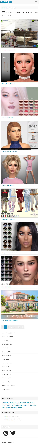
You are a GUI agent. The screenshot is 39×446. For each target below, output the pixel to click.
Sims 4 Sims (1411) (6, 378)
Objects (31, 405)
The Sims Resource (15, 403)
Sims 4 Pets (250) (6, 366)
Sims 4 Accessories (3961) (8, 333)
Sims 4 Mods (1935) (6, 359)
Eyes (7, 407)
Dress (27, 403)
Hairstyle (19, 405)
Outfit (22, 402)
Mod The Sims (6, 405)
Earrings (15, 407)
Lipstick (25, 405)
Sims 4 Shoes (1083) (7, 374)
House (32, 403)
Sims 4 (4, 403)
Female (20, 407)
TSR (8, 403)
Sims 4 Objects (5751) (7, 363)
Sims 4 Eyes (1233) (6, 340)
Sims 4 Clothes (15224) (7, 336)
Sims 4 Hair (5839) (6, 348)
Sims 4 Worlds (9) (6, 389)
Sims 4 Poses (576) (6, 370)
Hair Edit (10, 407)
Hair (28, 405)
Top (16, 405)
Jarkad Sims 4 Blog (9, 421)
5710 (19, 326)
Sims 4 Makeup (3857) (7, 355)
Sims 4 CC (4, 8)
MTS (13, 405)
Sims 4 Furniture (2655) (7, 344)
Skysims (7, 419)
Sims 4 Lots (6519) (6, 351)
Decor (3, 407)
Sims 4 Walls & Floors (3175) (8, 385)
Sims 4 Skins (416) (6, 382)
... (14, 326)
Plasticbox (7, 416)
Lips (35, 405)
